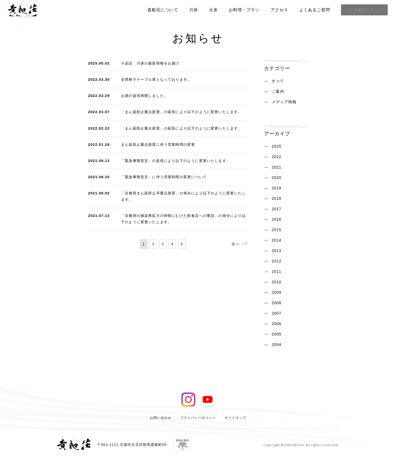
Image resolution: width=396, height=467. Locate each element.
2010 (276, 282)
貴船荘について (160, 10)
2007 (276, 313)
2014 (276, 240)
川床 (191, 10)
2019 (276, 188)
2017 (276, 209)
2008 (276, 303)
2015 (276, 230)
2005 (276, 334)
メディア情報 (284, 102)
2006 (276, 324)
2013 (276, 251)
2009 (276, 292)
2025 (276, 146)
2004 (276, 344)
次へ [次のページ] (232, 272)
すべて (278, 81)
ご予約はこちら (363, 10)
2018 (276, 198)
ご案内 (278, 91)
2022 (276, 157)
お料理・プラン (242, 10)
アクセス (277, 10)
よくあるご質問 (312, 10)
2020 (276, 178)
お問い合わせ (160, 418)
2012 (276, 261)
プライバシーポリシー (198, 418)
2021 (276, 167)
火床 (211, 10)
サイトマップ (235, 418)
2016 (276, 219)
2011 (276, 271)
